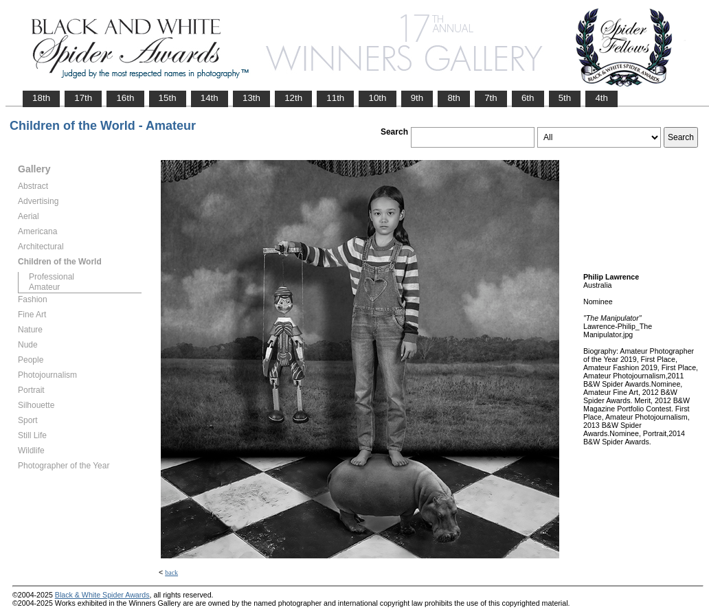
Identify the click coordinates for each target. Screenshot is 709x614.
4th (601, 98)
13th (251, 98)
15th (167, 98)
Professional (51, 277)
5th (565, 98)
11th (335, 98)
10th (377, 98)
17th (83, 98)
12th (293, 98)
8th (454, 98)
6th (528, 98)
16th (125, 98)
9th (417, 98)
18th (41, 98)
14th (209, 98)
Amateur (44, 287)
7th (491, 98)
